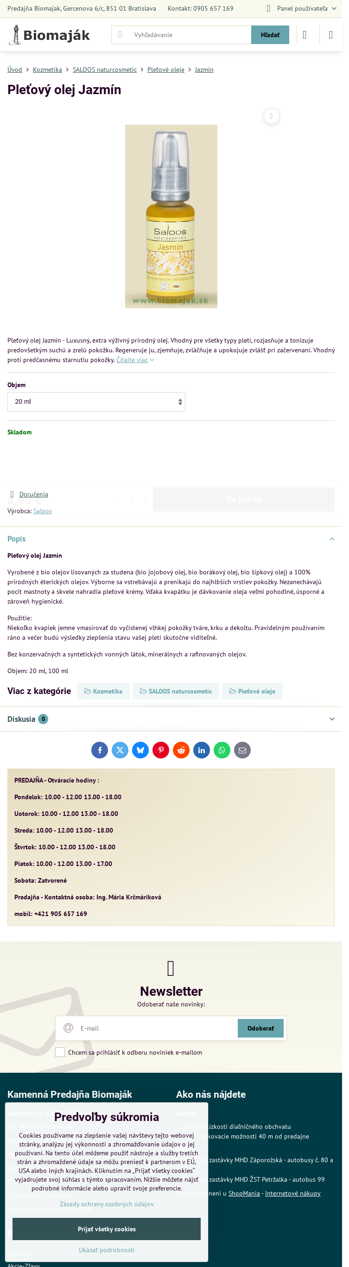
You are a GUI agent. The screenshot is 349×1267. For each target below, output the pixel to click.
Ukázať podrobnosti (107, 1250)
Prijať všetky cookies (107, 1229)
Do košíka (244, 463)
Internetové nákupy (293, 1193)
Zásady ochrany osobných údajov (107, 1204)
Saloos (42, 511)
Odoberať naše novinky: (171, 1004)
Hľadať (270, 35)
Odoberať (260, 1028)
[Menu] (331, 34)
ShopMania (244, 1193)
